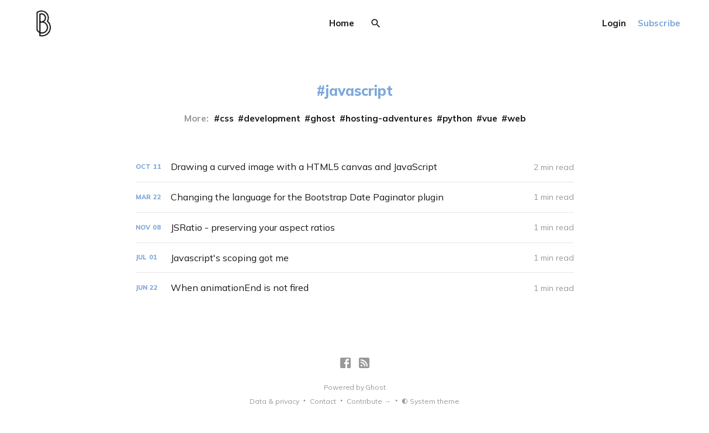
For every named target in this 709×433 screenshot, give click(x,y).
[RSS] (364, 363)
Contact (323, 401)
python (457, 118)
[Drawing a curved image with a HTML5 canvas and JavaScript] (355, 167)
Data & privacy (274, 401)
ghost (323, 118)
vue (489, 118)
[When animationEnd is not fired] (355, 288)
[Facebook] (345, 363)
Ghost (375, 387)
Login (614, 23)
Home (341, 23)
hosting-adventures (389, 118)
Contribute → (369, 401)
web (516, 118)
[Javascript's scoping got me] (355, 258)
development (272, 118)
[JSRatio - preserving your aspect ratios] (355, 228)
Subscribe (659, 23)
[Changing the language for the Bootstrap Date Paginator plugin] (355, 197)
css (227, 118)
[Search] (376, 23)
